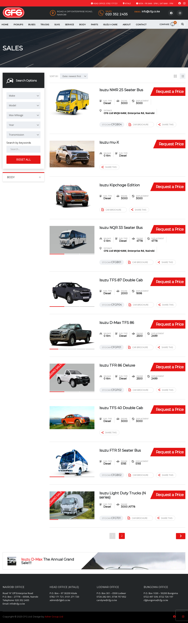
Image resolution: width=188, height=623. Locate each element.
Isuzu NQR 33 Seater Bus (119, 229)
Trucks (44, 24)
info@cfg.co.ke (151, 11)
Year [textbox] (11, 125)
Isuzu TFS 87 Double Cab (119, 282)
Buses (31, 24)
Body (82, 24)
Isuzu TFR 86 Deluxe (119, 365)
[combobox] (23, 95)
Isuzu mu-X (110, 142)
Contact (141, 24)
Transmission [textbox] (16, 134)
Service (69, 24)
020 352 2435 (116, 14)
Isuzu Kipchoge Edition (121, 185)
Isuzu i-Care (110, 24)
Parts (94, 24)
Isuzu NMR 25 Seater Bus (119, 91)
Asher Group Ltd (54, 616)
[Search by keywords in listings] (23, 149)
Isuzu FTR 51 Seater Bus (122, 450)
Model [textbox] (12, 105)
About (127, 24)
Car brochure (138, 124)
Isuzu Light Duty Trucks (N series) (122, 495)
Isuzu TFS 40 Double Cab (119, 409)
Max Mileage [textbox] (16, 115)
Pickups (18, 24)
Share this (166, 124)
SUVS (57, 24)
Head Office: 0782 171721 (105, 3)
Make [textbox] (12, 95)
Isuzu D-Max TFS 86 (118, 322)
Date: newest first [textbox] (71, 76)
